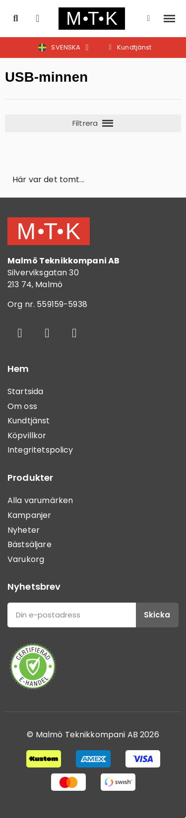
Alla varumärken (40, 500)
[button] (15, 18)
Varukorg (25, 559)
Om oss (22, 406)
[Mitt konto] (148, 18)
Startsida (25, 391)
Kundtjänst (28, 420)
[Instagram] (47, 332)
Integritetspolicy (40, 450)
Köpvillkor (27, 435)
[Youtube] (74, 332)
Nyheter (23, 530)
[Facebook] (19, 332)
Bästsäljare (29, 544)
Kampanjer (29, 515)
